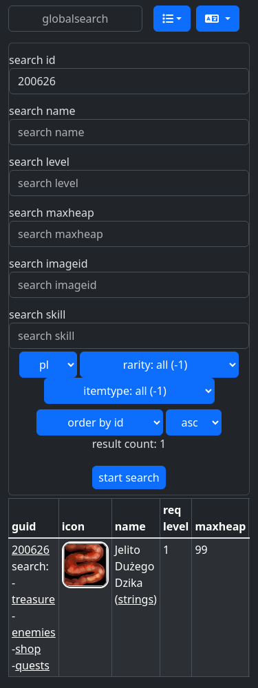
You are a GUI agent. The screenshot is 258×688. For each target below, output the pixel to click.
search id (32, 59)
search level (39, 161)
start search (128, 477)
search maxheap (51, 212)
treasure (33, 599)
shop (28, 648)
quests (32, 665)
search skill (37, 314)
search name (42, 110)
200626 (31, 549)
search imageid (48, 263)
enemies (34, 632)
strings (136, 599)
